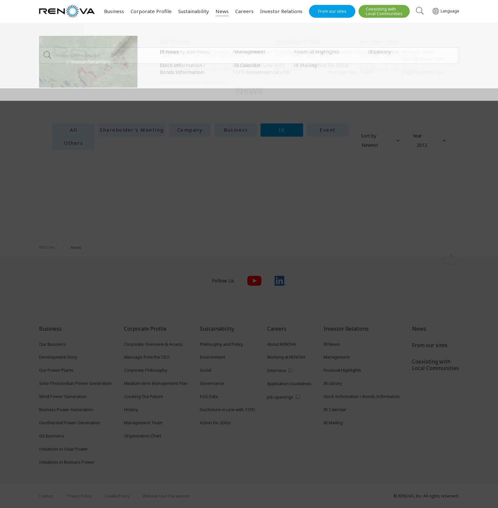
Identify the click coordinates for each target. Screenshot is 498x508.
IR (281, 129)
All (73, 129)
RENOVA (46, 41)
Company (190, 129)
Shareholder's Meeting (132, 129)
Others (73, 143)
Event (328, 129)
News (76, 41)
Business (236, 129)
